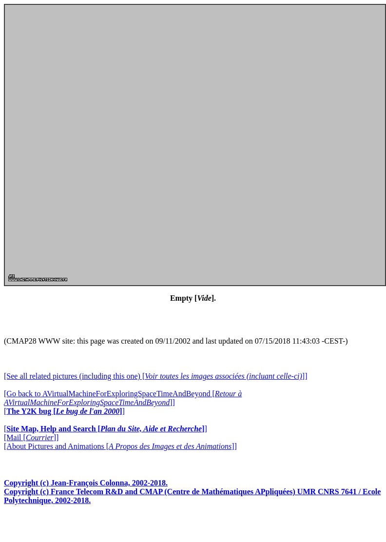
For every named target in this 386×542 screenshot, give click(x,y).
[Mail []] (31, 437)
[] (64, 411)
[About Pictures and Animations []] (120, 446)
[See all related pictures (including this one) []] (155, 376)
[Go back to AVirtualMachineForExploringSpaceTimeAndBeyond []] (123, 397)
